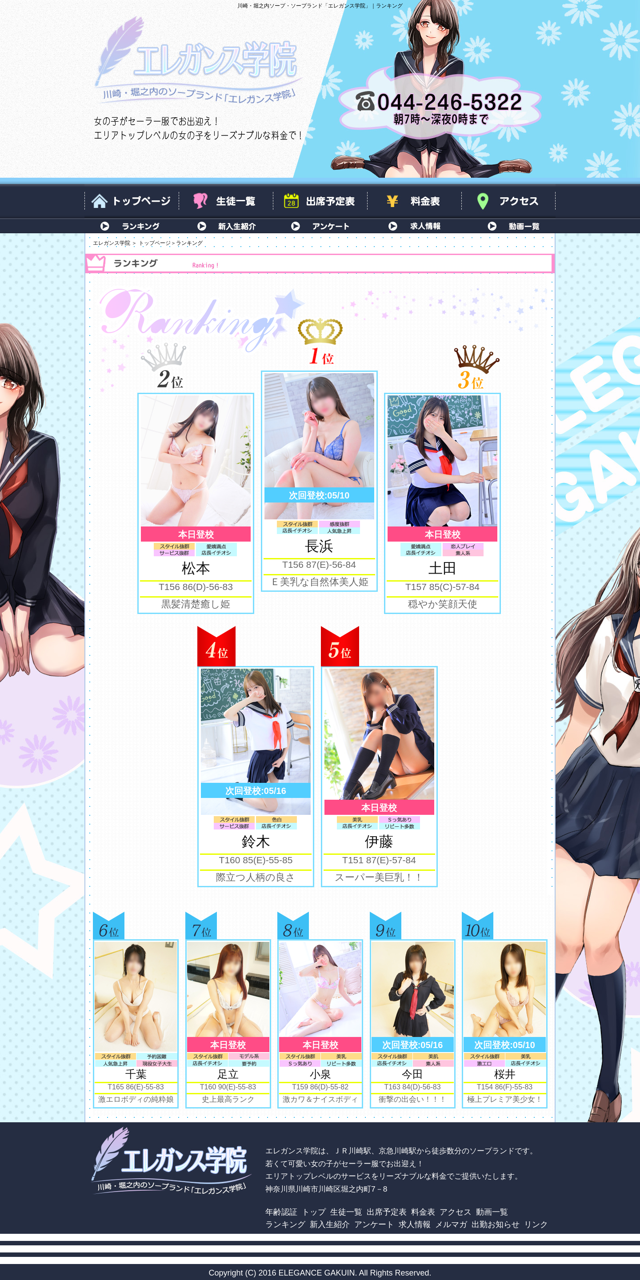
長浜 (319, 546)
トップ (314, 1211)
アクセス (508, 201)
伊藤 (379, 841)
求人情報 (414, 225)
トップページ (131, 201)
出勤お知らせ (496, 1224)
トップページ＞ (157, 243)
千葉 (136, 1074)
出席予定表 (320, 201)
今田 (412, 1074)
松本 (196, 568)
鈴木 (256, 841)
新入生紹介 (226, 225)
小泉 (320, 1074)
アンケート (320, 225)
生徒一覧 (226, 201)
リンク (536, 1224)
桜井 (505, 1074)
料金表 (414, 201)
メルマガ (451, 1224)
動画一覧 (508, 225)
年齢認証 (281, 1211)
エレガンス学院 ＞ (115, 243)
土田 (442, 568)
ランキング (131, 225)
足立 (228, 1074)
